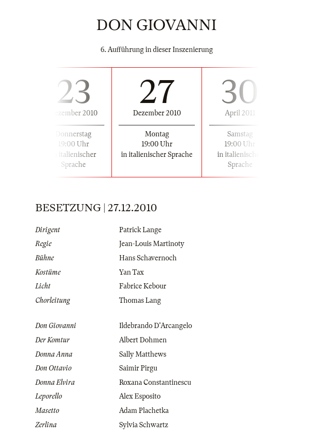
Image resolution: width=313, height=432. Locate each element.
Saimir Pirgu (138, 368)
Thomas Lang (140, 300)
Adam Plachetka (144, 410)
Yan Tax (131, 272)
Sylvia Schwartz (143, 425)
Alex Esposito (140, 396)
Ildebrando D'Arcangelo (155, 325)
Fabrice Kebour (142, 286)
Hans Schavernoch (148, 258)
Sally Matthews (142, 354)
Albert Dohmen (143, 340)
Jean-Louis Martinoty (151, 243)
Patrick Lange (140, 230)
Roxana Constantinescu (155, 382)
